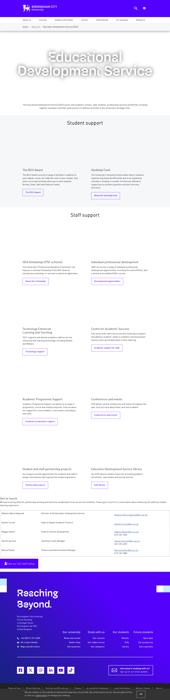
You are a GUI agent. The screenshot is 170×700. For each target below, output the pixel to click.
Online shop (74, 642)
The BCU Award (33, 192)
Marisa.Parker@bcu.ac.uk (126, 550)
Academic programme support (40, 422)
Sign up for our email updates (135, 670)
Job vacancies (73, 647)
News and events (72, 638)
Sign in (159, 688)
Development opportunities (107, 281)
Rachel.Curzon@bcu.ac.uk (126, 524)
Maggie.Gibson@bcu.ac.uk (126, 532)
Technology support (35, 352)
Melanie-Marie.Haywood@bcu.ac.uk (130, 515)
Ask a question (146, 647)
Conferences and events (105, 415)
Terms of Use (14, 688)
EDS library (99, 485)
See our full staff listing (19, 563)
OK (141, 694)
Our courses (99, 638)
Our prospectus (145, 642)
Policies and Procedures (57, 688)
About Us (36, 27)
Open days (148, 638)
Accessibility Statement (97, 688)
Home (25, 27)
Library (125, 647)
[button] (27, 20)
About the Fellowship (36, 281)
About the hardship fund (105, 196)
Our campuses (98, 647)
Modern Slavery (143, 688)
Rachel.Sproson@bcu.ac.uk (127, 541)
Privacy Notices (33, 688)
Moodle (125, 638)
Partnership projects (35, 485)
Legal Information (122, 688)
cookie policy (41, 696)
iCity (127, 642)
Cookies (77, 688)
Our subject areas (96, 642)
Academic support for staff (106, 348)
